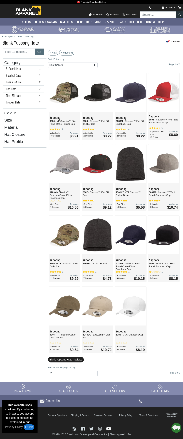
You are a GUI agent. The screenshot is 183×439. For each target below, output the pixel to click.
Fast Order (129, 15)
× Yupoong (67, 52)
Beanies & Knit (24, 82)
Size (8, 120)
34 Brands (95, 15)
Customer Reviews (103, 415)
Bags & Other (155, 22)
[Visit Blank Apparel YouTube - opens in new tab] (108, 428)
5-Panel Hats (24, 69)
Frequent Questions (57, 415)
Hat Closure (14, 135)
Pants (123, 22)
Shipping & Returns (80, 415)
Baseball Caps (24, 75)
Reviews (112, 15)
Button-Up (136, 22)
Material (11, 127)
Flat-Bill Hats (24, 96)
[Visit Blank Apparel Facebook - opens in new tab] (83, 428)
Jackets (105, 22)
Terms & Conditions (148, 415)
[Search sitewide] (158, 14)
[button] (176, 428)
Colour (10, 113)
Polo (79, 22)
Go (39, 51)
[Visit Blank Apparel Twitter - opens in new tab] (92, 428)
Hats (89, 22)
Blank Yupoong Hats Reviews (66, 359)
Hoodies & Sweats (45, 22)
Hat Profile (13, 142)
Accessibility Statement (171, 415)
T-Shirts (25, 22)
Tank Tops (66, 22)
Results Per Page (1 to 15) (61, 367)
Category (12, 63)
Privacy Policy (14, 426)
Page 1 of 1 (174, 372)
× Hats (53, 52)
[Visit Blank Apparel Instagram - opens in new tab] (100, 428)
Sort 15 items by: (56, 59)
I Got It (29, 427)
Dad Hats (24, 89)
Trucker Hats (24, 102)
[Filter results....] (19, 52)
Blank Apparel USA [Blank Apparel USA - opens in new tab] (120, 434)
